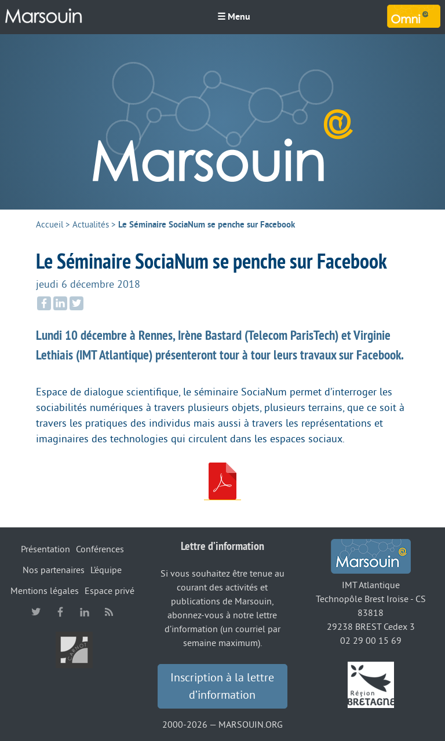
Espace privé (109, 591)
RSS (109, 612)
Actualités (90, 225)
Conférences (100, 549)
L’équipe (106, 570)
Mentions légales (44, 591)
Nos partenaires (54, 570)
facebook (60, 612)
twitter (36, 612)
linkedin (84, 612)
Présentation (45, 549)
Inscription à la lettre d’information (222, 687)
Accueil (49, 225)
